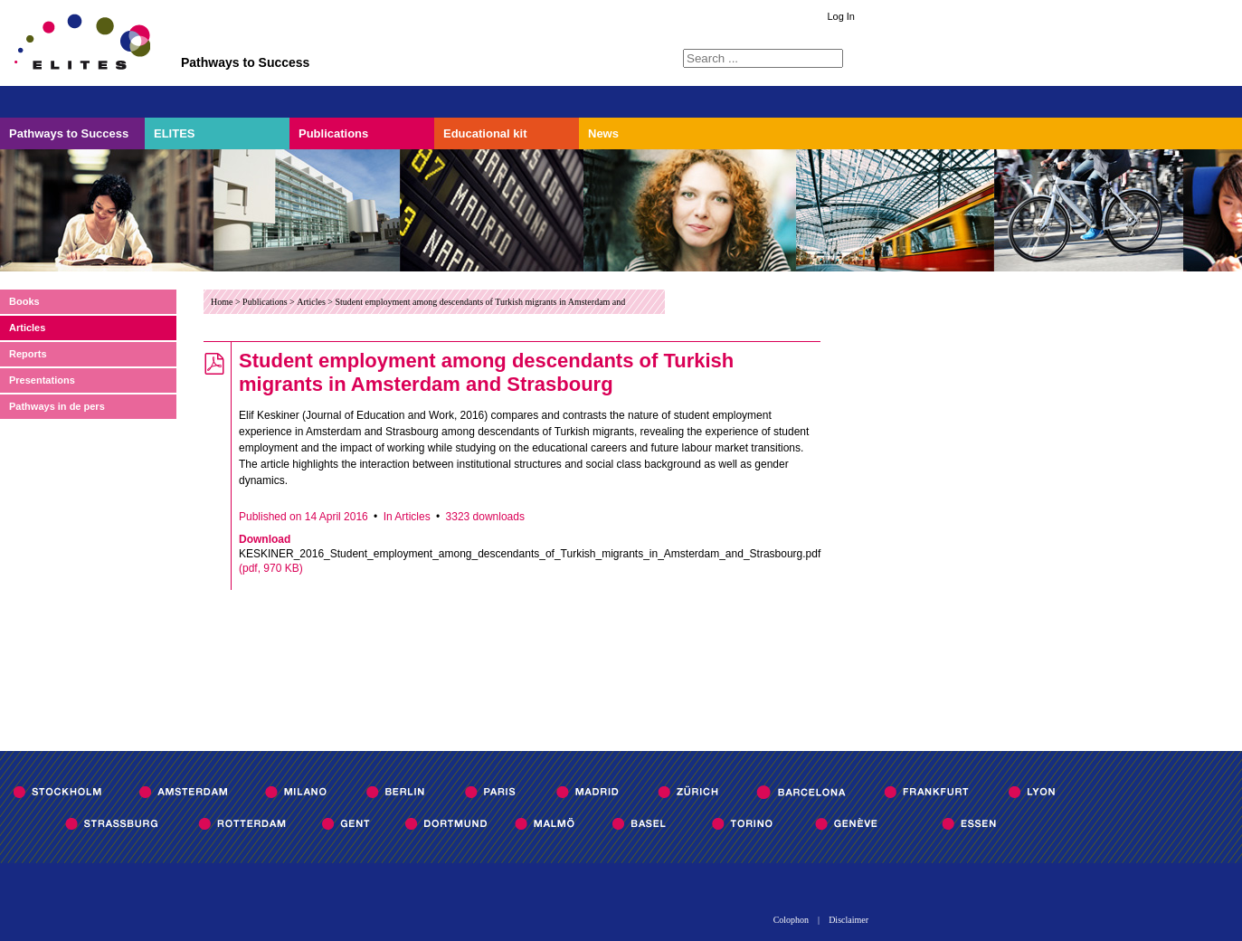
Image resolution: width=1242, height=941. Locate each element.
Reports (28, 353)
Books (24, 301)
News (603, 133)
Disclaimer (848, 920)
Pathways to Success (68, 133)
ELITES (174, 133)
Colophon (791, 920)
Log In (841, 17)
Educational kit (484, 133)
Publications (333, 133)
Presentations (42, 380)
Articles (27, 327)
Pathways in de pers (57, 406)
